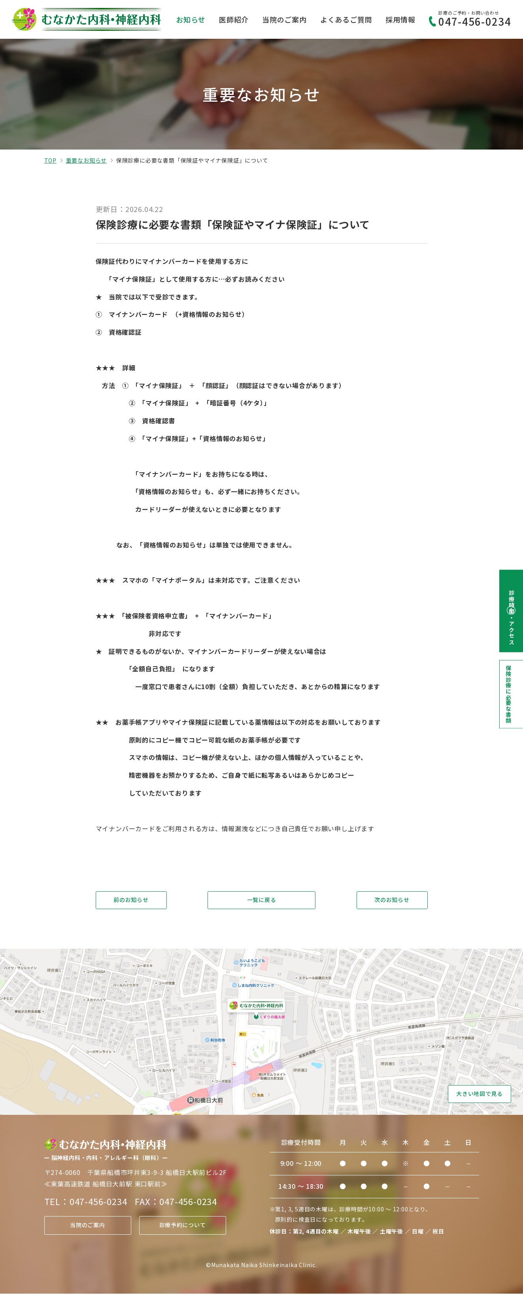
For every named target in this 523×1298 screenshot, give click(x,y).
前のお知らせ (131, 901)
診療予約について (182, 1229)
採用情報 (400, 19)
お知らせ (191, 19)
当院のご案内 (284, 19)
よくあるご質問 (346, 19)
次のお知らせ (392, 901)
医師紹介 (234, 19)
